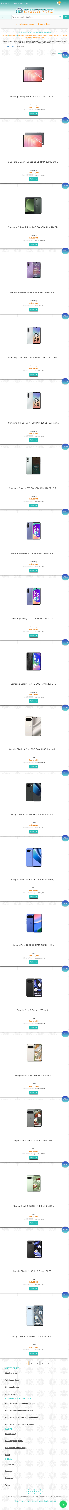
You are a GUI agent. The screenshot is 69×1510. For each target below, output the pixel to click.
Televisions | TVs (38, 37)
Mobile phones (11, 1373)
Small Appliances (55, 35)
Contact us (9, 1464)
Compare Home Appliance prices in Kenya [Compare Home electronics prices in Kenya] (21, 1417)
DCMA (7, 1455)
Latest (13, 3)
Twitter (8, 1485)
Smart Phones (43, 35)
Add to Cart (33, 114)
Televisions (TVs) (12, 1380)
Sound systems (11, 1394)
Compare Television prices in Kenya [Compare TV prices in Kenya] (19, 1410)
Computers (13, 35)
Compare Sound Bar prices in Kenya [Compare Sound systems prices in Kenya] (19, 1424)
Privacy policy (10, 1434)
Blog (21, 3)
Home (4, 3)
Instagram (9, 1478)
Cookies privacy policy (14, 1441)
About (28, 3)
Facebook (9, 1471)
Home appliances (12, 1387)
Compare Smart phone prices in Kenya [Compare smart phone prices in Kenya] (20, 1403)
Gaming (21, 35)
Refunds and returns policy (15, 1448)
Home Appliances (31, 35)
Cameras (5, 35)
